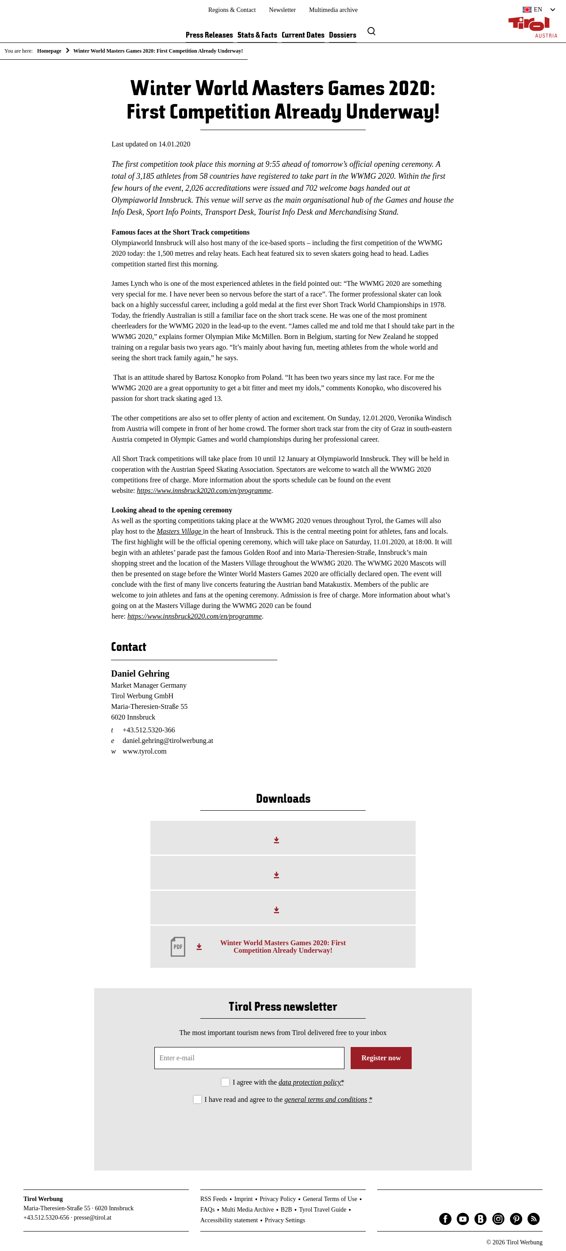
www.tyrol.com (144, 751)
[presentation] (283, 1129)
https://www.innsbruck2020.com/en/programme (204, 490)
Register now (381, 1058)
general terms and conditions (325, 1099)
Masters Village (180, 531)
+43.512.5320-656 (46, 1217)
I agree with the (288, 1082)
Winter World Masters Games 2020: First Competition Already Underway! (283, 947)
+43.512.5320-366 (148, 730)
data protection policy (310, 1082)
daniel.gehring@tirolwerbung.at (167, 740)
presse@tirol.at (92, 1217)
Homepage (49, 51)
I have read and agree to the (289, 1099)
